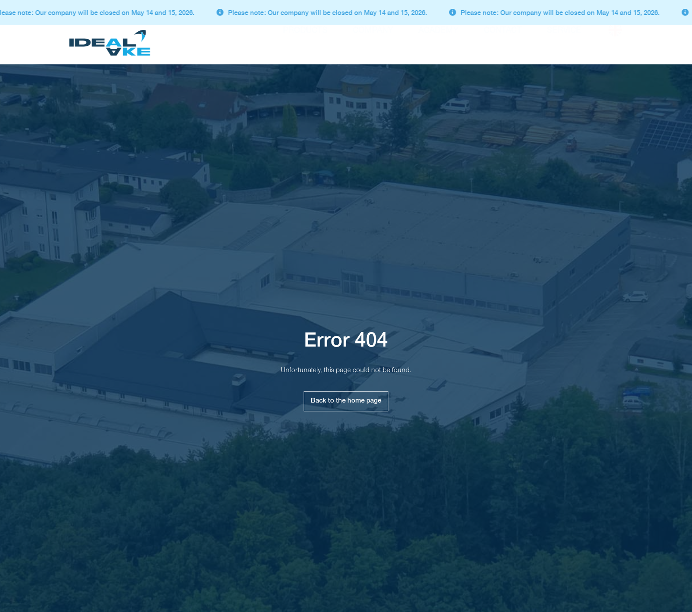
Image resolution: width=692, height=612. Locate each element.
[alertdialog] (346, 12)
